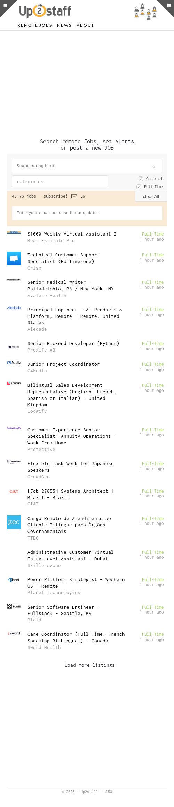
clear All (151, 196)
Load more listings (90, 665)
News (64, 25)
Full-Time (153, 186)
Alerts (124, 141)
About (85, 25)
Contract (154, 178)
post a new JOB (92, 148)
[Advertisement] (87, 84)
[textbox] (57, 181)
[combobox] (60, 181)
